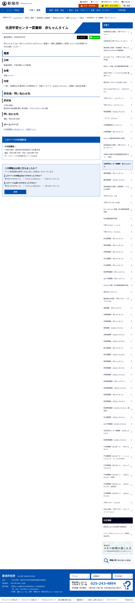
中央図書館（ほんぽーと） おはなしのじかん (116, 494)
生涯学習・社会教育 (43, 18)
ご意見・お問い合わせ (94, 600)
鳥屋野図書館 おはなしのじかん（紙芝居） (116, 409)
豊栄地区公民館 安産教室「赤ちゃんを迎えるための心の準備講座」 (116, 49)
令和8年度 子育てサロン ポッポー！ (116, 41)
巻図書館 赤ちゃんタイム (113, 308)
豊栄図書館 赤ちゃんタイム (113, 245)
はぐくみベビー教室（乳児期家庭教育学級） (116, 210)
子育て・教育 (34, 10)
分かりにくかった (52, 179)
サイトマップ (111, 600)
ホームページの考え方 (9, 600)
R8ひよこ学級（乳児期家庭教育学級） (117, 66)
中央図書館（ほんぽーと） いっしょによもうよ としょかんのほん (116, 457)
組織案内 (85, 2)
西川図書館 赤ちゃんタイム (113, 348)
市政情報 (122, 10)
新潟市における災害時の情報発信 (115, 527)
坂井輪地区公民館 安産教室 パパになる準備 (116, 188)
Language (127, 2)
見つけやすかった (14, 186)
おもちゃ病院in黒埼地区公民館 (114, 138)
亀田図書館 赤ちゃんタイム (113, 173)
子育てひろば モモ (110, 196)
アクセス (95, 2)
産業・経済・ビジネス (100, 10)
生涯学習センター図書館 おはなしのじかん (116, 432)
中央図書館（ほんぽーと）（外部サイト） (20, 129)
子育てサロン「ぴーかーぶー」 (114, 105)
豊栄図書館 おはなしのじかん (114, 111)
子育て (81, 18)
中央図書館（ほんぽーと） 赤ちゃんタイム (116, 448)
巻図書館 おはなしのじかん (113, 328)
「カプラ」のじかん (110, 118)
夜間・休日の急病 (111, 6)
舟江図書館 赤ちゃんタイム (113, 258)
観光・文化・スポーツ (78, 10)
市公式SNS (118, 576)
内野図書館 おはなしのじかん (114, 374)
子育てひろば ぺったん (112, 225)
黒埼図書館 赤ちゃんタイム (113, 361)
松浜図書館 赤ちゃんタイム (113, 238)
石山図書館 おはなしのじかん (114, 417)
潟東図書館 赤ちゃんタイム (113, 314)
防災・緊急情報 (89, 6)
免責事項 (79, 600)
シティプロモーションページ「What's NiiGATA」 (116, 535)
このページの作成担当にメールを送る (22, 156)
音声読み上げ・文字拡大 (111, 2)
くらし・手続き (13, 10)
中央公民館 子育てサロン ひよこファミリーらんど (116, 510)
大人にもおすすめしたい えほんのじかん (116, 90)
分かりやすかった (14, 179)
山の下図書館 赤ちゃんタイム (114, 278)
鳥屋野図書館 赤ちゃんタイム (114, 272)
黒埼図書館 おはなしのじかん (114, 368)
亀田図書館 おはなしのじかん (114, 180)
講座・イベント (71, 18)
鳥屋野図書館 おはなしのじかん (115, 440)
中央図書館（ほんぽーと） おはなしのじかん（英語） (116, 476)
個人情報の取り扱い (65, 600)
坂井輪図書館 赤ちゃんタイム (114, 381)
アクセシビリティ (48, 600)
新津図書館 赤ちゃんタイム (113, 394)
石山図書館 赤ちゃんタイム (113, 265)
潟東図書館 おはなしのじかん (114, 334)
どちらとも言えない (33, 179)
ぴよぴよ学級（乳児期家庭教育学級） (116, 285)
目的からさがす (58, 18)
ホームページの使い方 (29, 600)
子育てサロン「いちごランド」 (114, 98)
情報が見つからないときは (120, 560)
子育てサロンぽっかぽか (112, 202)
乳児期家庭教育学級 (110, 218)
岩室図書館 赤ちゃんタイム (113, 321)
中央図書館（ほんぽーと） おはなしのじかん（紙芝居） (116, 485)
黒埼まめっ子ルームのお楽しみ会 (115, 82)
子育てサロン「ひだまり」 (113, 232)
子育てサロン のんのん (112, 502)
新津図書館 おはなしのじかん (114, 401)
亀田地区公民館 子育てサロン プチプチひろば (116, 300)
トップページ (17, 18)
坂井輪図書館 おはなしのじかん (115, 388)
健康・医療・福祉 (56, 10)
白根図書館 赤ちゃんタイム (113, 132)
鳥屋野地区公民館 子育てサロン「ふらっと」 (116, 33)
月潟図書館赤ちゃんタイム (113, 125)
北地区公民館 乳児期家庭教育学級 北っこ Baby (116, 155)
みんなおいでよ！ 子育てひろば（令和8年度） (117, 58)
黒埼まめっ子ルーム (110, 292)
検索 (128, 6)
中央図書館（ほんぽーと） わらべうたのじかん (116, 466)
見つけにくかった (52, 186)
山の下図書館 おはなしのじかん (115, 424)
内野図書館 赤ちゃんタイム (113, 252)
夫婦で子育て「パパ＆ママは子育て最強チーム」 (116, 74)
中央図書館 (9, 146)
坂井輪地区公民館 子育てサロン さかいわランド (116, 146)
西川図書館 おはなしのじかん (114, 354)
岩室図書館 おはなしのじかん (114, 341)
